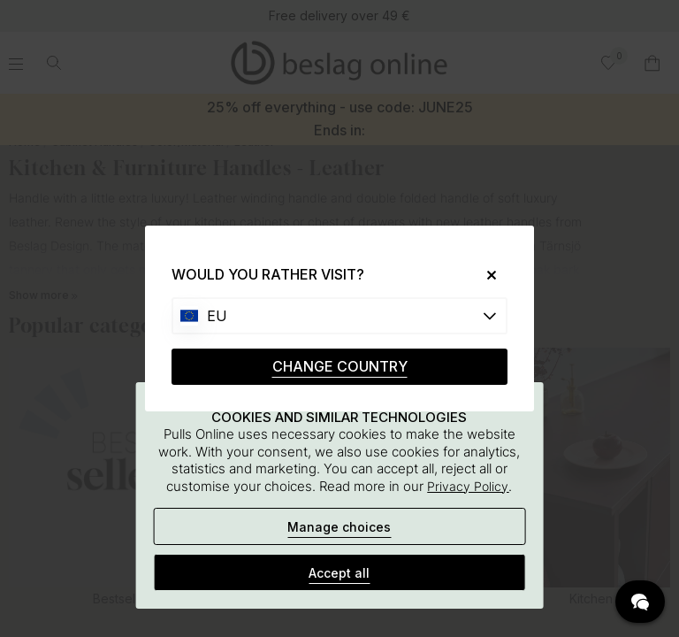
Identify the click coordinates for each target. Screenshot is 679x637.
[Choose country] (339, 315)
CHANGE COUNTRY (340, 366)
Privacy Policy (467, 486)
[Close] (484, 274)
